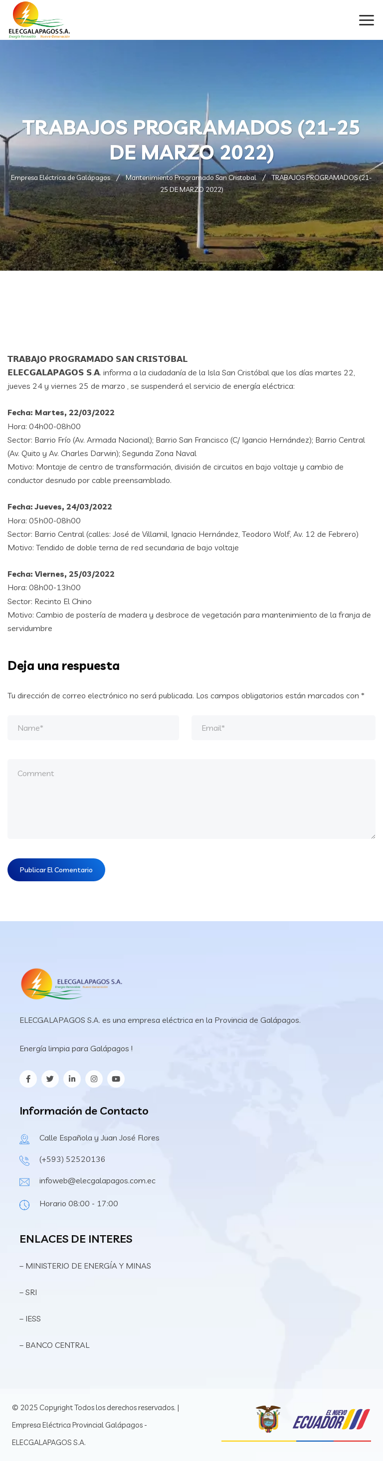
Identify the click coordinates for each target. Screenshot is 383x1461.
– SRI (28, 1292)
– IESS (30, 1318)
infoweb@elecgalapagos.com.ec (97, 1180)
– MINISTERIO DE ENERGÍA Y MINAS (86, 1266)
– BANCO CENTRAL (54, 1345)
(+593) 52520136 (72, 1159)
